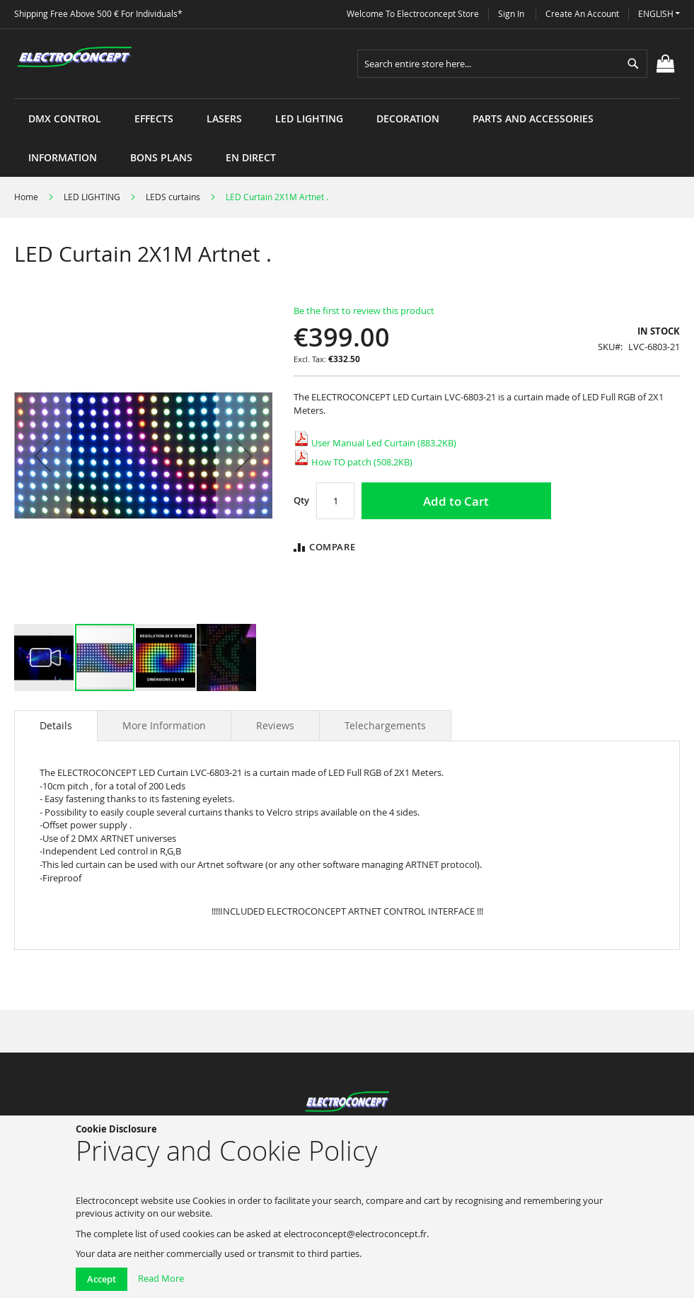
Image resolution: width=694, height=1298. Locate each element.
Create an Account (582, 13)
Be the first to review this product (364, 310)
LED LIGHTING (92, 196)
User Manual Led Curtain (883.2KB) (375, 442)
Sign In (511, 13)
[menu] (347, 98)
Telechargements (385, 725)
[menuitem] (64, 118)
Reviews (275, 725)
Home (26, 196)
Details (56, 725)
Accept (101, 1279)
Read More (161, 1278)
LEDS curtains (173, 196)
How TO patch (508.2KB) (353, 462)
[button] (659, 14)
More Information (164, 725)
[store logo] (74, 57)
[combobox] (502, 64)
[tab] (56, 725)
